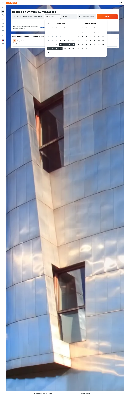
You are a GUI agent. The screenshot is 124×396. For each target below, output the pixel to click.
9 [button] (86, 36)
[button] (3, 2)
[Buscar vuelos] (3, 7)
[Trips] (3, 35)
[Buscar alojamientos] (3, 11)
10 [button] (48, 40)
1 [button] (82, 32)
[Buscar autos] (3, 15)
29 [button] (69, 49)
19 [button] (56, 44)
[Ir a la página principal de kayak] (11, 3)
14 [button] (64, 40)
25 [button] (52, 49)
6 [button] (60, 36)
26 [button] (56, 49)
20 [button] (61, 44)
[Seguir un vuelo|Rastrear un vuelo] (3, 23)
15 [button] (69, 40)
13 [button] (60, 40)
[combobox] (29, 16)
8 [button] (82, 36)
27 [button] (60, 49)
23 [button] (73, 44)
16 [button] (73, 40)
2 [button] (86, 32)
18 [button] (52, 44)
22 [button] (69, 44)
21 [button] (64, 44)
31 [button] (48, 53)
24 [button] (48, 49)
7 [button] (64, 36)
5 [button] (56, 36)
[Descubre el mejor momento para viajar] (3, 27)
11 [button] (52, 40)
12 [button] (56, 40)
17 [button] (48, 44)
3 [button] (48, 36)
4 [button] (52, 36)
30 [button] (73, 49)
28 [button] (65, 49)
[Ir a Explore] (3, 19)
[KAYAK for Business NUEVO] (3, 30)
